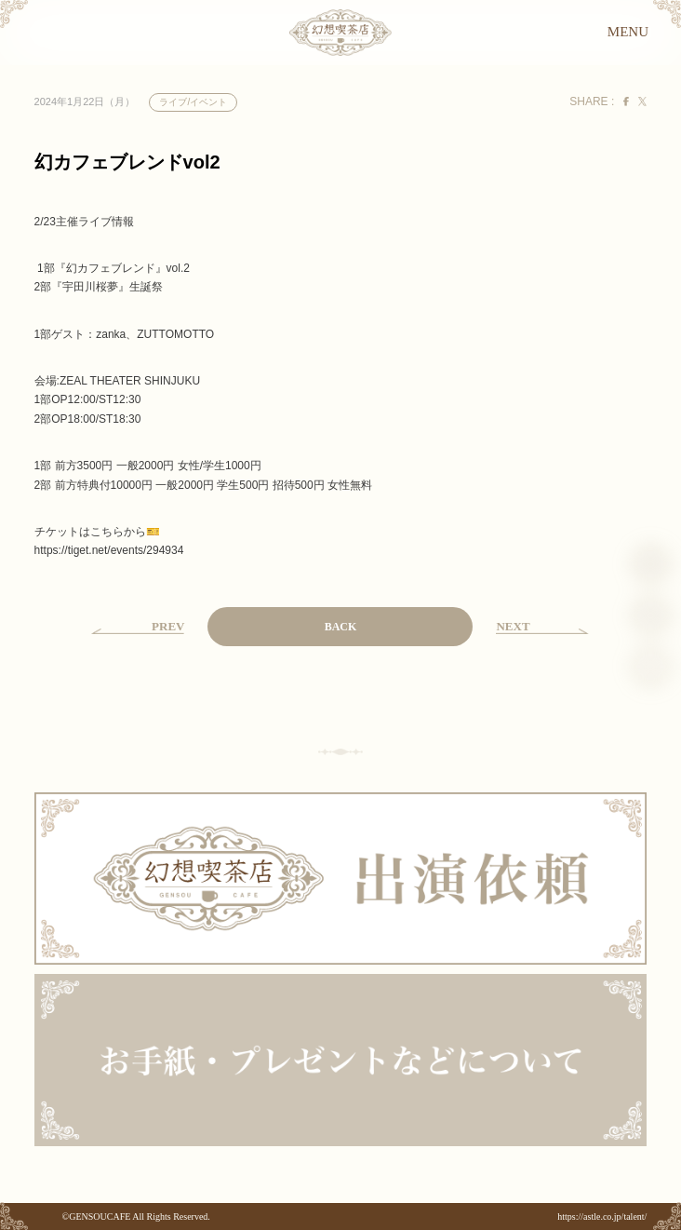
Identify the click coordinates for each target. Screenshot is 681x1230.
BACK (341, 626)
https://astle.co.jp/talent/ (602, 1216)
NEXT (512, 626)
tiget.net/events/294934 (109, 550)
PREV (168, 626)
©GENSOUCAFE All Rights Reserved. (136, 1216)
